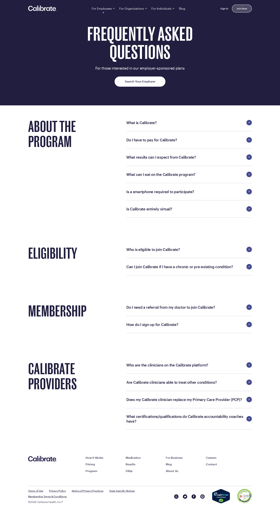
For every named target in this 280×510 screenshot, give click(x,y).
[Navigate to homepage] (42, 8)
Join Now (242, 8)
